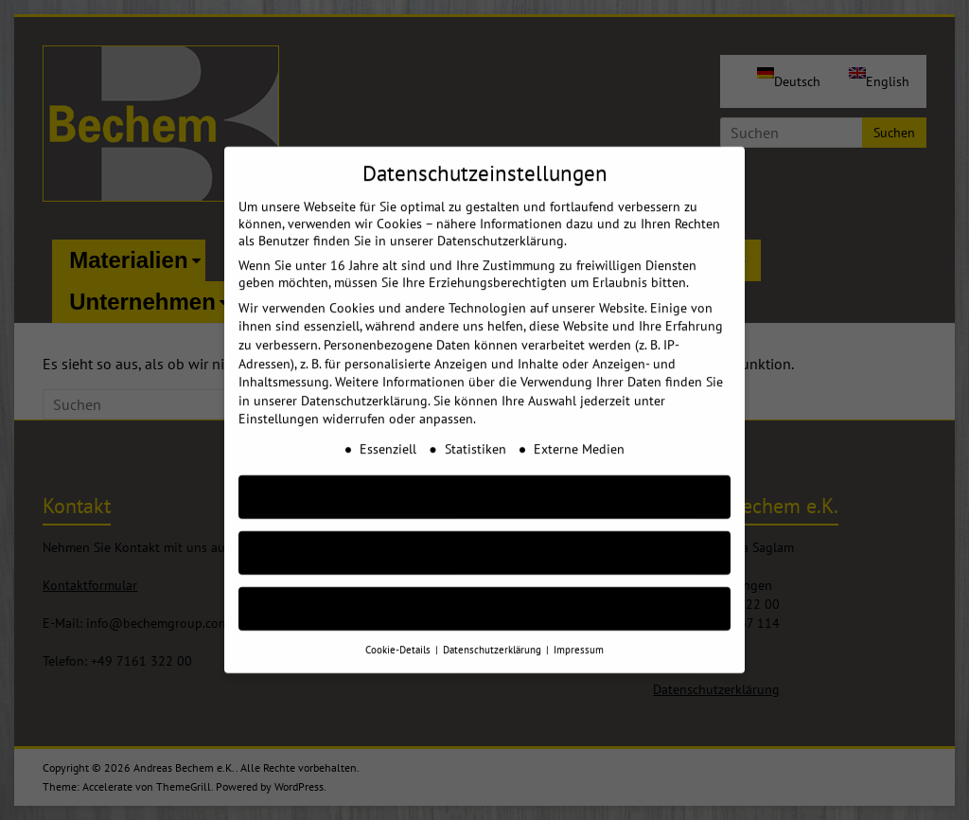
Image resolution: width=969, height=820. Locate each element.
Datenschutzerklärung (364, 382)
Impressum (579, 631)
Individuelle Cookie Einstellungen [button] (484, 590)
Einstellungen (278, 401)
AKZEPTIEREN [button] (484, 479)
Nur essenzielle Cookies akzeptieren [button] (484, 534)
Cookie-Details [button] (399, 631)
